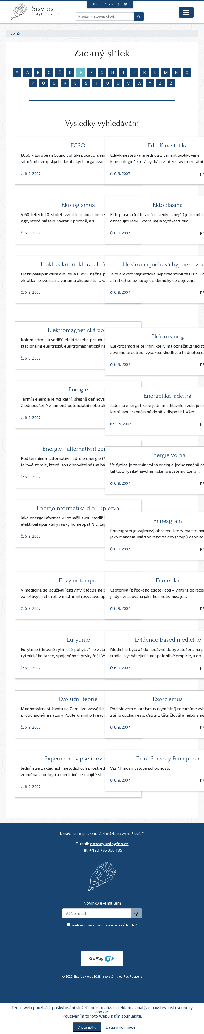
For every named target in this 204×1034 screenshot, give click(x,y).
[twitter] (125, 4)
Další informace (120, 1027)
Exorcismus (147, 699)
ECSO (57, 145)
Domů (15, 33)
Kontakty (108, 4)
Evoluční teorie (57, 699)
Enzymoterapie (57, 580)
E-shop (96, 4)
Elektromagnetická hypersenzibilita (147, 267)
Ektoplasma (147, 204)
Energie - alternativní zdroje (57, 448)
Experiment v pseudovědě (57, 758)
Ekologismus (57, 204)
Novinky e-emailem (102, 902)
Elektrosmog (147, 336)
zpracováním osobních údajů (115, 925)
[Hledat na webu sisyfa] (105, 16)
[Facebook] (118, 4)
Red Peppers (133, 976)
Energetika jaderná (147, 395)
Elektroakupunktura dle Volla (57, 267)
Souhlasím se (104, 925)
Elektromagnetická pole (57, 330)
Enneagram (146, 520)
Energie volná (146, 455)
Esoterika (147, 580)
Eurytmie (57, 639)
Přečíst (79, 180)
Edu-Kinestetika (147, 145)
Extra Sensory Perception (146, 758)
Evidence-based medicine (147, 639)
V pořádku (86, 1026)
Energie (57, 389)
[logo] (21, 11)
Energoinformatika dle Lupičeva (57, 511)
